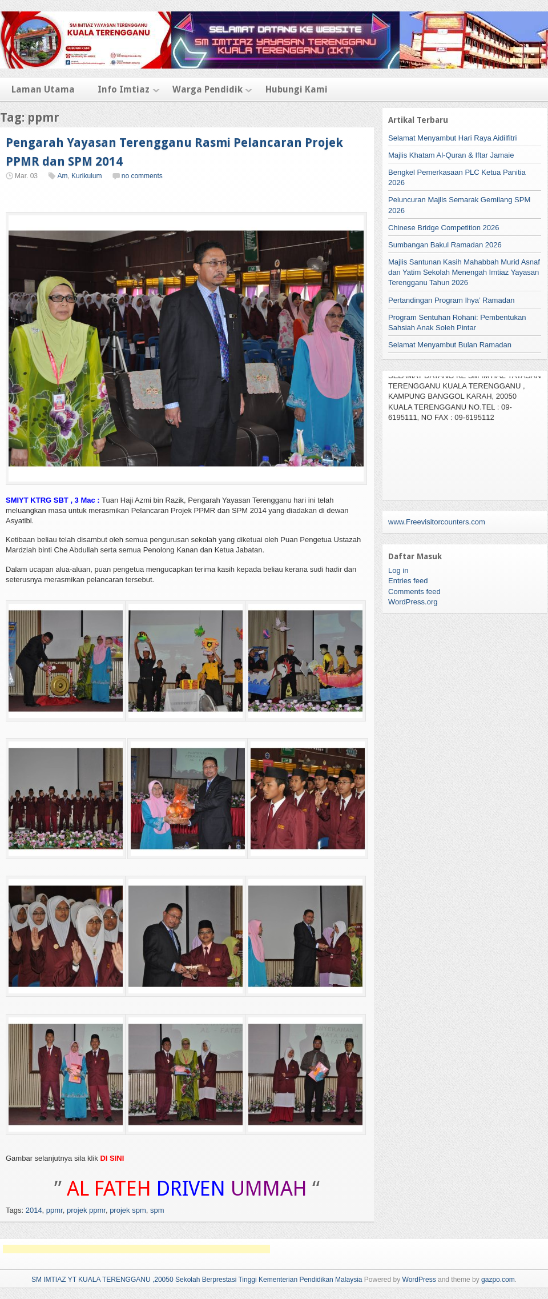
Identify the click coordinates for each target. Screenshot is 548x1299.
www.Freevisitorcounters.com (436, 522)
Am (62, 176)
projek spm (128, 1210)
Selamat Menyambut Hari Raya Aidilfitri (452, 138)
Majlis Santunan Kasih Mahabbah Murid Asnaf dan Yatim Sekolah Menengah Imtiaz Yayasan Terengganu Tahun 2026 (464, 272)
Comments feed (414, 591)
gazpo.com (498, 1280)
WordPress (419, 1280)
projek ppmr (86, 1210)
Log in (398, 570)
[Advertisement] (136, 1249)
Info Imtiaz (124, 89)
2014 (34, 1210)
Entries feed (408, 580)
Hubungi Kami (296, 89)
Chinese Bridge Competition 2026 (443, 227)
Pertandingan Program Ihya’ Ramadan (451, 300)
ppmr (54, 1210)
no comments (142, 176)
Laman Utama (43, 89)
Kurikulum (86, 176)
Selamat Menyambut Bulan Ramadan (449, 344)
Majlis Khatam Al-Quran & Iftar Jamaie (451, 155)
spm (157, 1210)
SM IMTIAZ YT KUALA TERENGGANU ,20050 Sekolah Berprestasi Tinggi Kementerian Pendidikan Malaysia (196, 1280)
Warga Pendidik (207, 89)
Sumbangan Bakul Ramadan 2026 (445, 244)
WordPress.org (412, 602)
